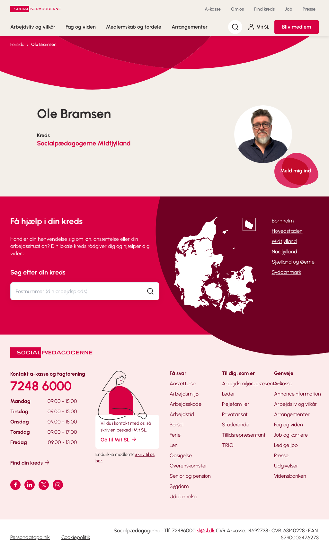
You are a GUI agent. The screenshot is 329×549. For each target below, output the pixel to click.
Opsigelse (181, 455)
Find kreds (264, 9)
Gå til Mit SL (119, 439)
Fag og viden (81, 27)
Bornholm (283, 221)
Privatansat (235, 414)
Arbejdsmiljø (184, 394)
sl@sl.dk (206, 530)
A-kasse (213, 9)
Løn (174, 445)
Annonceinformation (297, 394)
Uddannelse (183, 496)
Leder (228, 394)
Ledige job (286, 445)
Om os (237, 9)
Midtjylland (284, 241)
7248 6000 (41, 385)
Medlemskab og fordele (133, 27)
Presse (309, 9)
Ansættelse (183, 383)
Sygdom (179, 486)
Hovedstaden (287, 231)
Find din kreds (30, 462)
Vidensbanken (290, 476)
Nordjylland (284, 251)
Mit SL (258, 27)
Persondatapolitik (30, 537)
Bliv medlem (296, 27)
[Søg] (235, 27)
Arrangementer (190, 27)
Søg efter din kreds (38, 272)
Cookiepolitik (75, 537)
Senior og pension (190, 476)
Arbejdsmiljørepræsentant (252, 383)
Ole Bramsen (44, 44)
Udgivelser (286, 466)
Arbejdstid (182, 414)
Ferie (175, 435)
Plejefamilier (235, 404)
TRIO (227, 445)
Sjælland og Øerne (293, 262)
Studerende (235, 425)
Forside (17, 44)
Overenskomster (188, 466)
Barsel (176, 425)
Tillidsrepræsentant (244, 435)
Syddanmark (286, 272)
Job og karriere (291, 435)
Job (288, 9)
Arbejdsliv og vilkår (32, 27)
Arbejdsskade (185, 404)
